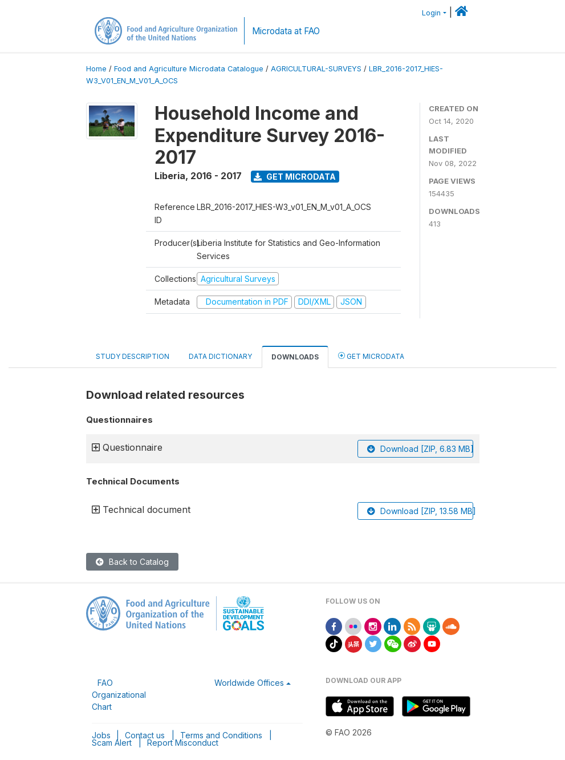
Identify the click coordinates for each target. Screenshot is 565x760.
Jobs (101, 735)
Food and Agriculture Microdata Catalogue (188, 68)
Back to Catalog (132, 562)
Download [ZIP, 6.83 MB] (420, 449)
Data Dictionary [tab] (220, 356)
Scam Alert (112, 742)
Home (96, 68)
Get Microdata (295, 176)
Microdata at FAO (286, 31)
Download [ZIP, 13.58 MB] (420, 511)
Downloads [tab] (295, 357)
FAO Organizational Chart (119, 695)
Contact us (145, 735)
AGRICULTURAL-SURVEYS (316, 68)
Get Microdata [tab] (371, 356)
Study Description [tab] (132, 356)
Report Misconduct (182, 742)
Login (431, 13)
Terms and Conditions (221, 735)
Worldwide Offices (249, 683)
